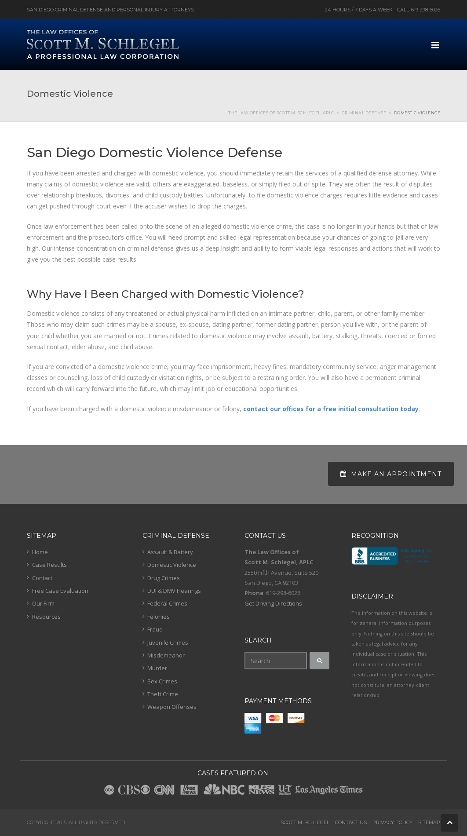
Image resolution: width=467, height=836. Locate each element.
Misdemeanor (166, 655)
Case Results (49, 565)
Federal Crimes (167, 603)
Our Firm (43, 603)
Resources (46, 617)
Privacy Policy (392, 822)
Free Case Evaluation (60, 591)
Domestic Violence (171, 565)
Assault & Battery (170, 552)
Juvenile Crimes (167, 642)
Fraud (155, 629)
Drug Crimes (163, 578)
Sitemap (429, 822)
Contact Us (351, 822)
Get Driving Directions (273, 603)
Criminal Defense (364, 112)
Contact (42, 578)
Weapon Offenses (172, 707)
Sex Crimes (162, 681)
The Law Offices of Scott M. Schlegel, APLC (281, 112)
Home (40, 552)
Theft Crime (162, 694)
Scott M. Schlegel (305, 822)
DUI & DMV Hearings (174, 591)
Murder (157, 668)
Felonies (158, 617)
